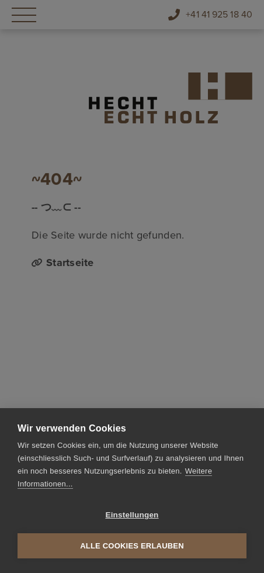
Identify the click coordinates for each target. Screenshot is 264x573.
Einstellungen (131, 514)
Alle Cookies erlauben (132, 545)
